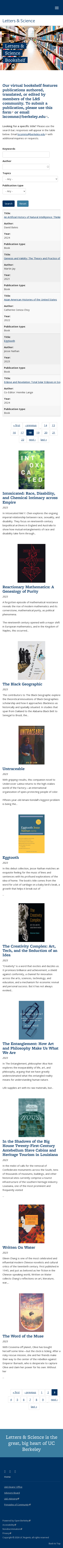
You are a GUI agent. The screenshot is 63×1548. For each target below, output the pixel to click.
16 (15, 433)
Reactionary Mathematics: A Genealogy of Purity (28, 589)
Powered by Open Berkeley (17, 1520)
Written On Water (19, 1247)
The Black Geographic (22, 684)
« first (17, 425)
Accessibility (9, 1524)
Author (7, 161)
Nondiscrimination (12, 1529)
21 (54, 433)
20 (47, 433)
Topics (7, 173)
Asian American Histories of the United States (30, 299)
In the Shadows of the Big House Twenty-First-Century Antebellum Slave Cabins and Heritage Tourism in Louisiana (30, 1148)
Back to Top (54, 1543)
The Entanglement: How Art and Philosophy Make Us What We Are (30, 1048)
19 (39, 433)
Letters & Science (19, 21)
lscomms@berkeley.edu (25, 116)
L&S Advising (11, 1498)
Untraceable (14, 768)
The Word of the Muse (23, 1336)
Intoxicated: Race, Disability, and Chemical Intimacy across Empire (30, 498)
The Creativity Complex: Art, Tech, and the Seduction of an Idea (30, 950)
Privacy (7, 1533)
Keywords (9, 148)
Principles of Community (17, 1504)
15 (54, 425)
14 (46, 425)
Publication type (13, 185)
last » (45, 440)
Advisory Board (12, 1492)
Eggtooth (9, 340)
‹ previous (32, 425)
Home (7, 1476)
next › (33, 440)
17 (23, 433)
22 (23, 440)
